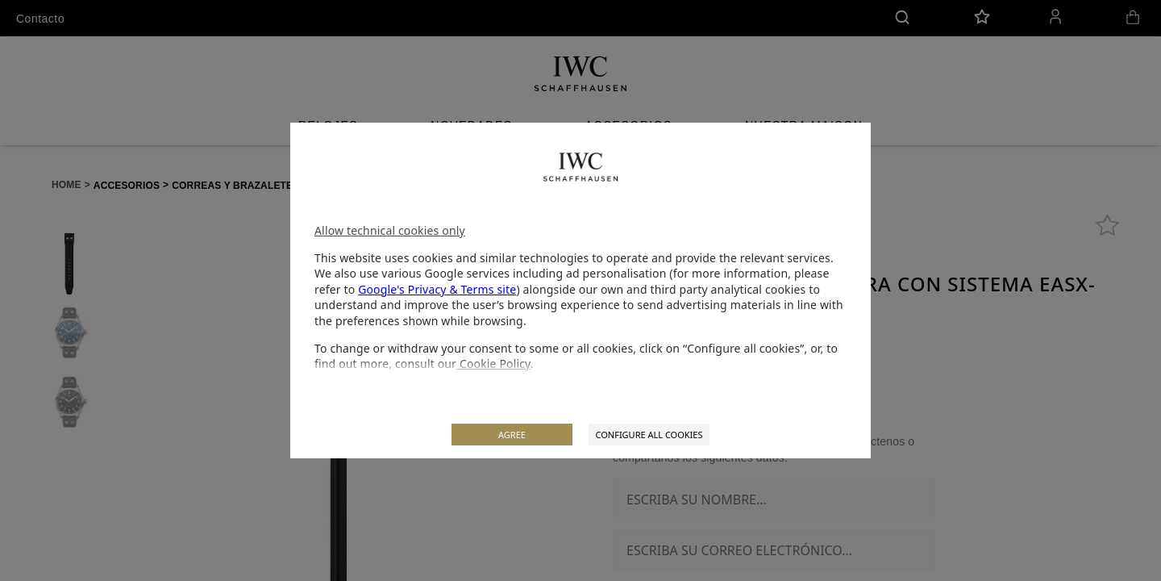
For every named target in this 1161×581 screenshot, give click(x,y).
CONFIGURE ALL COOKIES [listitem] (648, 434)
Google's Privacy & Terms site (437, 289)
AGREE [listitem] (512, 434)
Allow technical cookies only (389, 230)
